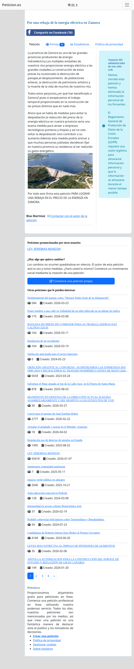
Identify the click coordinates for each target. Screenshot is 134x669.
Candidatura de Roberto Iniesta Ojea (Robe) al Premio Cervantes (63, 532)
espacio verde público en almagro (46, 479)
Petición (34, 44)
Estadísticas (79, 44)
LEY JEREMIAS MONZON (44, 249)
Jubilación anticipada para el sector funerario (52, 354)
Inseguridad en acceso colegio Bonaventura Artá (54, 506)
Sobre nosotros (43, 649)
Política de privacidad (109, 44)
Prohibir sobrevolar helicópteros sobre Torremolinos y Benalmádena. (66, 519)
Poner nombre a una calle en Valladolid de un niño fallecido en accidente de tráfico (73, 310)
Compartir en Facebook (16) (49, 32)
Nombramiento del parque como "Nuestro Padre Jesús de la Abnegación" (68, 297)
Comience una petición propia (71, 281)
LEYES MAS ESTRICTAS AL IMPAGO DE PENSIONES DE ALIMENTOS (71, 545)
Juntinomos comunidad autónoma (46, 466)
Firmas (55, 44)
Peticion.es (11, 4)
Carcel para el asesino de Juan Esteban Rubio (52, 413)
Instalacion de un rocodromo (43, 340)
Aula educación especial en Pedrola (47, 493)
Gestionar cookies (44, 644)
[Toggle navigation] (127, 4)
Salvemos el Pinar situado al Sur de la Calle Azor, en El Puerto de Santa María (71, 383)
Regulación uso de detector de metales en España (54, 440)
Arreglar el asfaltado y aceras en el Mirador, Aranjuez (57, 426)
